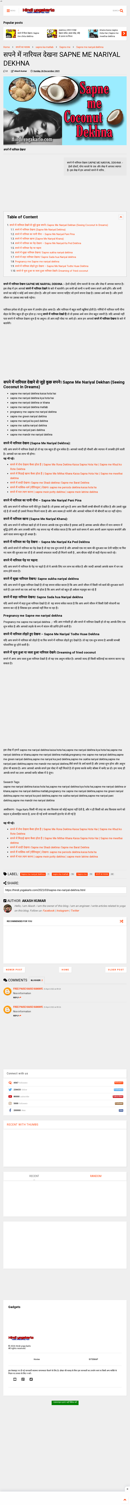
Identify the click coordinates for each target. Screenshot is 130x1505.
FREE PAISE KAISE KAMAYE (28, 988)
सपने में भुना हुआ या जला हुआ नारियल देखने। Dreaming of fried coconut (52, 270)
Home (6, 47)
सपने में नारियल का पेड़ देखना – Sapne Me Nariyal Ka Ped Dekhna (48, 243)
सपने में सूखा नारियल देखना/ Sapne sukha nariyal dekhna (44, 252)
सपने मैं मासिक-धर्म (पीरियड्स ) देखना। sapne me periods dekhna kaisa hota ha (53, 487)
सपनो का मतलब (23, 47)
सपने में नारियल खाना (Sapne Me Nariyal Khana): (39, 238)
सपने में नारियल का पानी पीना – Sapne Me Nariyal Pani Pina (45, 234)
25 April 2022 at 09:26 (52, 1007)
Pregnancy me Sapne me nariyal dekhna (37, 261)
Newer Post (14, 970)
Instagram (62, 910)
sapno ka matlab (44, 47)
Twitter (75, 910)
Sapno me (64, 47)
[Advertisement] (31, 181)
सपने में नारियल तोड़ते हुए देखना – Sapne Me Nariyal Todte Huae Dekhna (51, 266)
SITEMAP (93, 1359)
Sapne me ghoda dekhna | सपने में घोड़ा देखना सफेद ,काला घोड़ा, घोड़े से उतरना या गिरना (69, 32)
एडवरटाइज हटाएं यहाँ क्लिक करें (65, 1402)
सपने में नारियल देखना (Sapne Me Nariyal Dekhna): (40, 229)
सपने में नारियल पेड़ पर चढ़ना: (28, 248)
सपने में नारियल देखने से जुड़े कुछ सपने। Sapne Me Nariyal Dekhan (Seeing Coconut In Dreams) (59, 225)
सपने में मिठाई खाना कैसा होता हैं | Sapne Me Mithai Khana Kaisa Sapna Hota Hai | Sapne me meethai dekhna (110, 30)
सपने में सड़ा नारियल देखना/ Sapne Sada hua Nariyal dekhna (46, 257)
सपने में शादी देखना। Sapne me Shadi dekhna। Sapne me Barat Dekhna (49, 482)
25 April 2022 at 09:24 (52, 989)
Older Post (116, 970)
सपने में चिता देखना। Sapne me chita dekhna (28, 34)
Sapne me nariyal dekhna (89, 47)
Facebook (48, 910)
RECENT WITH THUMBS (22, 1124)
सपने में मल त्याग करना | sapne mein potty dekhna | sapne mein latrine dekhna (54, 492)
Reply (17, 997)
